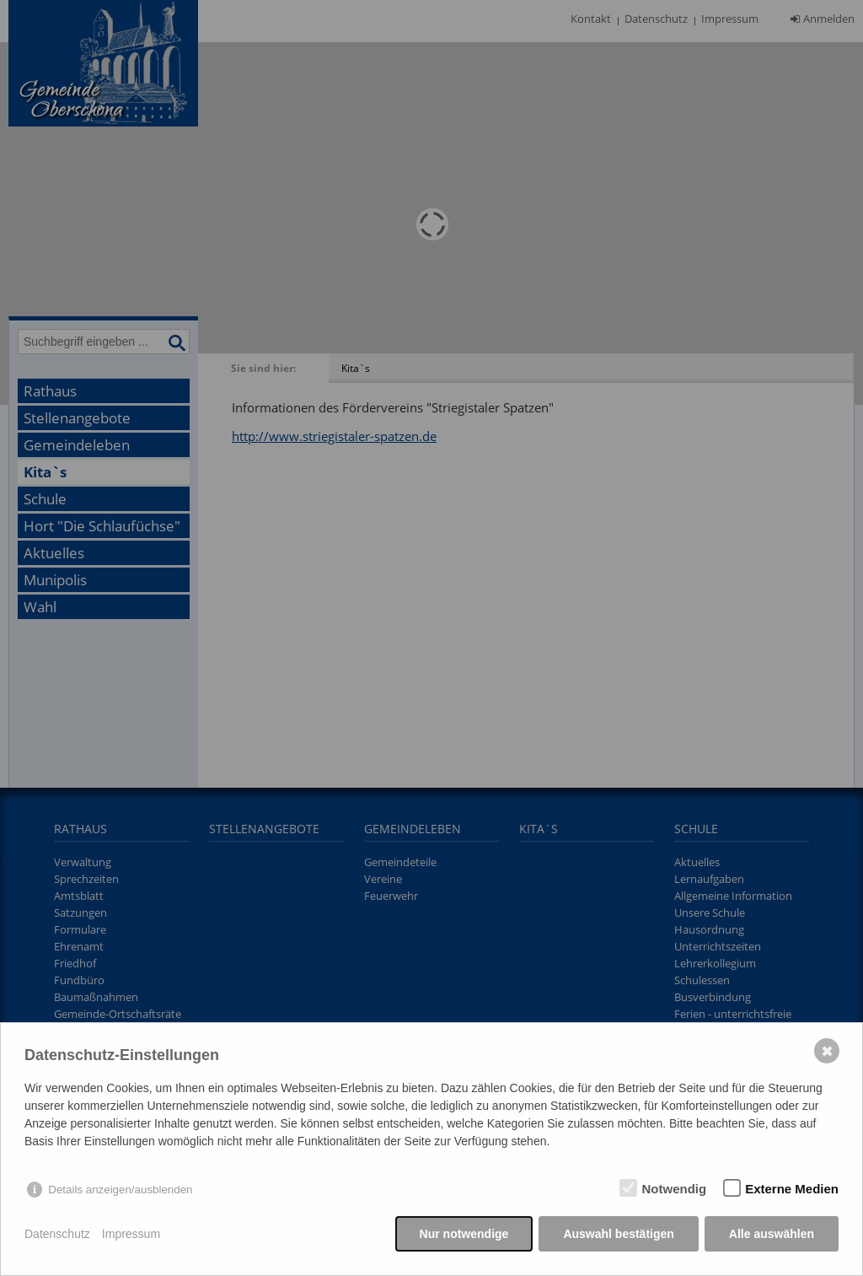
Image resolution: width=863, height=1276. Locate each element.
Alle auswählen (771, 1234)
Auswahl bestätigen (618, 1234)
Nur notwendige (464, 1234)
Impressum (131, 1234)
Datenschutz (57, 1234)
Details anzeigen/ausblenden (120, 1189)
